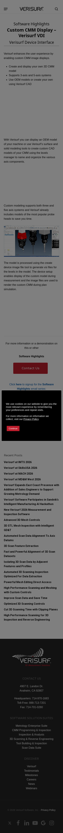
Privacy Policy (31, 419)
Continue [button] (13, 428)
